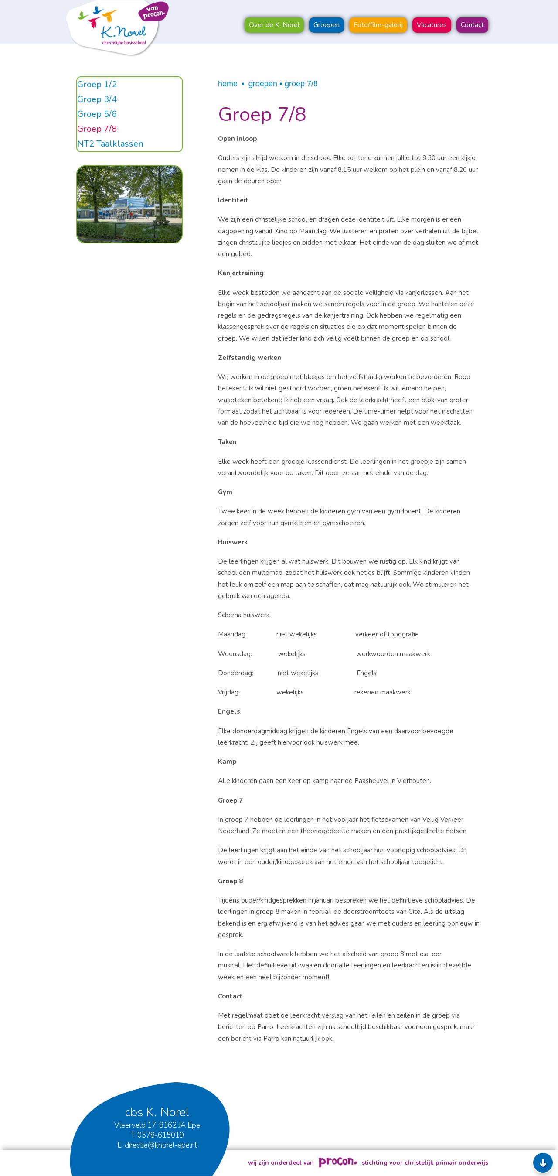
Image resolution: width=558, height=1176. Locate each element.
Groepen (262, 83)
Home (228, 83)
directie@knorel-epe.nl (161, 1145)
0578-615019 (160, 1135)
